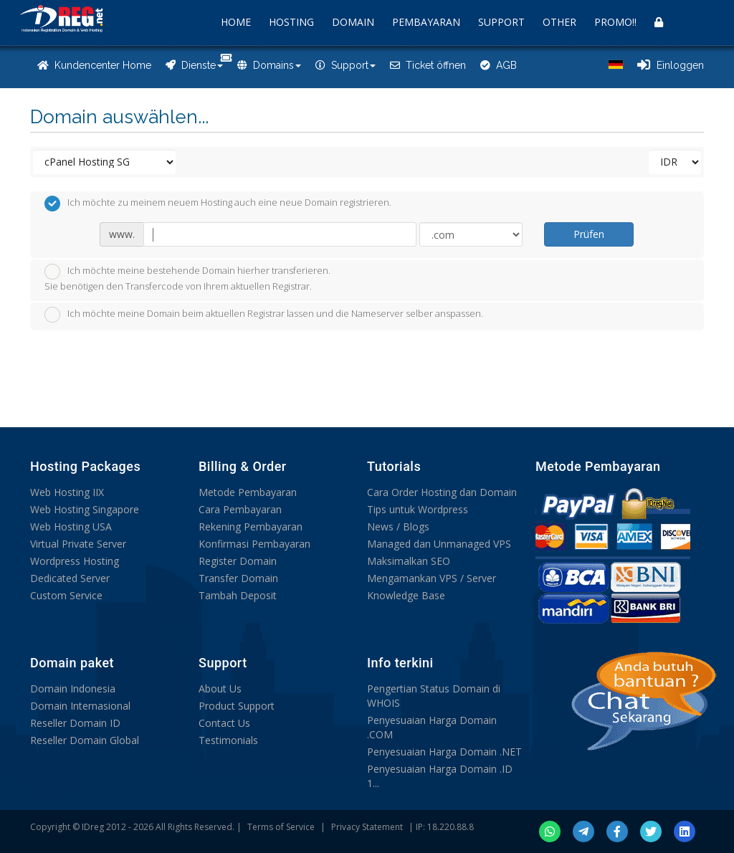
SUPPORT (501, 22)
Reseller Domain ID (75, 723)
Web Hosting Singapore (84, 509)
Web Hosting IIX (67, 492)
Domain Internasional (80, 706)
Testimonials (228, 740)
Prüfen (588, 234)
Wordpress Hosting (74, 561)
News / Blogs (398, 526)
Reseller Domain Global (84, 740)
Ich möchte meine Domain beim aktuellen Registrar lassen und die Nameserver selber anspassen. (263, 315)
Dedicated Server (70, 578)
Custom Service (66, 595)
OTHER (559, 22)
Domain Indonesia (72, 688)
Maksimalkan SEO (408, 561)
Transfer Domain (238, 578)
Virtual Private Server (78, 544)
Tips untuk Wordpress (417, 509)
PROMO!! (615, 22)
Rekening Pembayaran (250, 526)
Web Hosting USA (71, 526)
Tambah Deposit (238, 595)
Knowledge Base (406, 595)
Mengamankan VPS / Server (431, 578)
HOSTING (291, 22)
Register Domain (238, 561)
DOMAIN (353, 22)
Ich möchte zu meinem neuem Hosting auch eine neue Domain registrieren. (217, 203)
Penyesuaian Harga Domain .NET (444, 751)
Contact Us (224, 723)
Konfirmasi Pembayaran (254, 544)
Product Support (237, 706)
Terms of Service (281, 827)
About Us (220, 688)
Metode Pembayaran (248, 492)
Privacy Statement (367, 827)
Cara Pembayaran (240, 509)
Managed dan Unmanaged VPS (439, 544)
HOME (236, 22)
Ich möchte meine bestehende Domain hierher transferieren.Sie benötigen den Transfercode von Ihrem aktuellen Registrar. (187, 278)
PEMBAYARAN (426, 22)
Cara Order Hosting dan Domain (442, 492)
